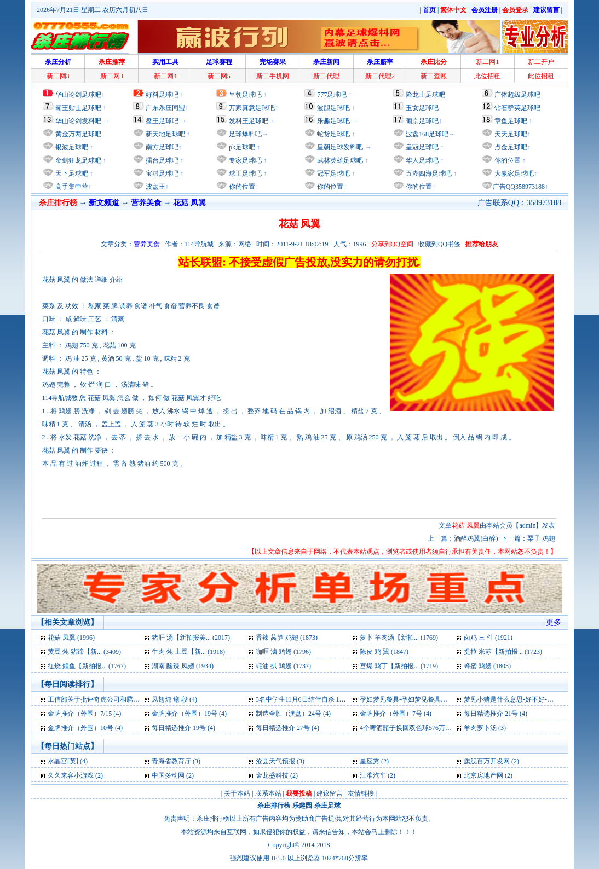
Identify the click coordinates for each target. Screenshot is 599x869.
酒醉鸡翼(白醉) (476, 538)
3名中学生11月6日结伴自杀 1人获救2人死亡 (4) (323, 699)
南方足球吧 (161, 147)
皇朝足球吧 (245, 95)
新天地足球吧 (164, 134)
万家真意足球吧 (252, 108)
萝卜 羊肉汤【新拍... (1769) (399, 637)
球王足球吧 (244, 173)
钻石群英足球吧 (517, 108)
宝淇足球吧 (162, 173)
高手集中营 (71, 186)
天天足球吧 (510, 134)
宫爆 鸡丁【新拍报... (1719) (399, 666)
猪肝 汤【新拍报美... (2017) (191, 637)
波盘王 (154, 186)
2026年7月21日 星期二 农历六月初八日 (92, 10)
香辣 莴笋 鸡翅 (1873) (287, 637)
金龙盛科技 (272, 775)
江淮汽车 (373, 775)
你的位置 (241, 186)
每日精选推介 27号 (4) (287, 728)
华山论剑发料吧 (78, 121)
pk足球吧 (241, 147)
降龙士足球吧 (425, 95)
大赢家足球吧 (513, 173)
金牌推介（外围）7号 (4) (395, 713)
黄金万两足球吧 (78, 134)
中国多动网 (168, 775)
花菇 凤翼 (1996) (71, 637)
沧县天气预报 (275, 761)
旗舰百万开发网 (487, 761)
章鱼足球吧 (510, 121)
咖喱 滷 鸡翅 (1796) (283, 652)
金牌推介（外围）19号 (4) (189, 713)
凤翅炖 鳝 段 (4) (174, 699)
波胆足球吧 (333, 108)
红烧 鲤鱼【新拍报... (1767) (87, 666)
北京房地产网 (483, 775)
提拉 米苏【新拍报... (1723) (503, 652)
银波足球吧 (72, 147)
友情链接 (361, 793)
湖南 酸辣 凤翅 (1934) (183, 666)
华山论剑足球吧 (78, 95)
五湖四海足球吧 (428, 173)
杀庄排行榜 (273, 805)
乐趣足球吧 (333, 121)
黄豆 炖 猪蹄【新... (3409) (84, 652)
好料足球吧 (162, 95)
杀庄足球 (327, 805)
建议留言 (329, 793)
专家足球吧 (244, 160)
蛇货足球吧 (334, 134)
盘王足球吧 (162, 121)
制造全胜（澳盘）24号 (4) (293, 713)
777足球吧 (332, 95)
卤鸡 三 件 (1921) (488, 637)
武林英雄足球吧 (339, 160)
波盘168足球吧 (427, 134)
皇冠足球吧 (421, 147)
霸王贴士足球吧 (78, 108)
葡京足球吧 (422, 121)
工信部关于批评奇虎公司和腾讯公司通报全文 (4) (118, 699)
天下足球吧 (71, 173)
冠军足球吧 (332, 173)
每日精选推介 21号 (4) (495, 713)
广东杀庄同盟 (165, 108)
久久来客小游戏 (71, 775)
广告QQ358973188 (519, 186)
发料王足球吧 (248, 121)
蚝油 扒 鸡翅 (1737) (283, 666)
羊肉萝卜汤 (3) (485, 728)
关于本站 (237, 793)
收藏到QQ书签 (439, 244)
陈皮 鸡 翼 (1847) (384, 652)
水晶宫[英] (63, 761)
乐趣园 (302, 805)
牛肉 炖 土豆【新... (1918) (188, 652)
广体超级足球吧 (517, 95)
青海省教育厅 (171, 761)
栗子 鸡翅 (541, 538)
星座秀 (369, 761)
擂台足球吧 (161, 160)
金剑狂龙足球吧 (77, 160)
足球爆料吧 (245, 134)
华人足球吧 (421, 160)
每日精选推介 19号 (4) (183, 728)
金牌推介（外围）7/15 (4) (84, 713)
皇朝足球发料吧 (339, 147)
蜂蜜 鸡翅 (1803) (487, 666)
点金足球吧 (510, 147)
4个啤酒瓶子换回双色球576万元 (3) (410, 728)
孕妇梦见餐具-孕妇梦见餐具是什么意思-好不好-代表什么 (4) (446, 699)
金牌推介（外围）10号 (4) (85, 728)
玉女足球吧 (422, 108)
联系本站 (268, 793)
